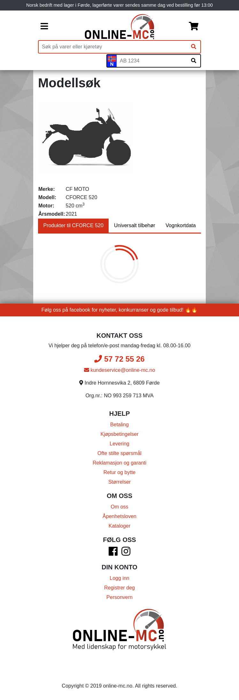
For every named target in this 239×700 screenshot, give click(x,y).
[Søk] (193, 47)
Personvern (119, 597)
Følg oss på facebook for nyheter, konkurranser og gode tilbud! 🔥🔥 (120, 310)
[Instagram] (125, 553)
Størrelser (119, 482)
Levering (119, 443)
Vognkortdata (181, 225)
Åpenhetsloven (119, 516)
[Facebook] (113, 553)
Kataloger (120, 526)
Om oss (119, 506)
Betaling (119, 424)
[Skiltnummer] (152, 61)
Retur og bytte (120, 472)
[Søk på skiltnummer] (193, 61)
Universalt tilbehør (134, 225)
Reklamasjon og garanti (119, 462)
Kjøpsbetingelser (119, 434)
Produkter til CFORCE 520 (73, 225)
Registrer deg (119, 587)
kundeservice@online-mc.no (119, 370)
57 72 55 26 (119, 359)
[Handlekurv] (193, 26)
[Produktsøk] (113, 47)
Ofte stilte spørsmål (119, 453)
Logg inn (119, 578)
